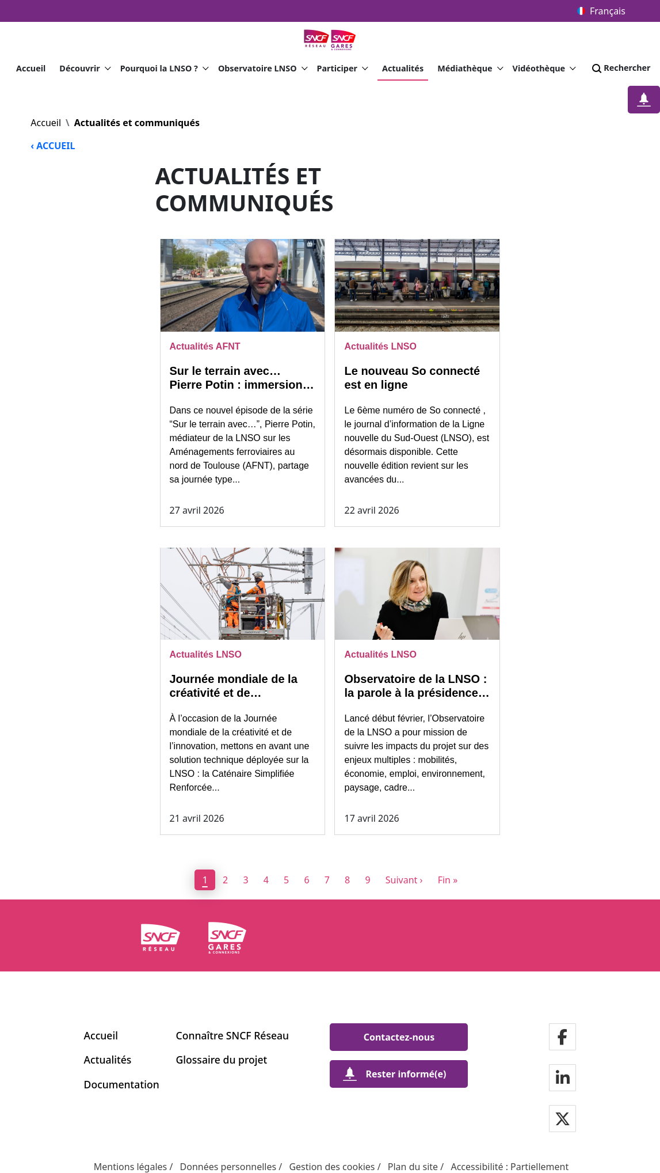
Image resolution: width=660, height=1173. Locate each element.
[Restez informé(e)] (644, 99)
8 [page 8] (347, 880)
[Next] (403, 880)
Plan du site (413, 1166)
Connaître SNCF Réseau (232, 1035)
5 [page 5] (286, 880)
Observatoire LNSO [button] (263, 68)
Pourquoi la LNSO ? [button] (164, 68)
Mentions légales (130, 1166)
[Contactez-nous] (399, 1037)
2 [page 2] (225, 880)
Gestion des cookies (332, 1166)
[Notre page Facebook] (562, 1038)
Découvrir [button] (84, 68)
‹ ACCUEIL (52, 145)
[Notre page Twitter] (562, 1119)
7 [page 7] (327, 880)
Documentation (121, 1084)
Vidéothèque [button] (545, 68)
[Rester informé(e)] (399, 1074)
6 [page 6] (306, 880)
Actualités (403, 68)
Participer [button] (342, 68)
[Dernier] (448, 880)
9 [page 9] (367, 880)
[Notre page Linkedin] (563, 1078)
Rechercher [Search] (620, 68)
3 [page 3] (245, 880)
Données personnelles (228, 1166)
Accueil (30, 68)
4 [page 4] (266, 880)
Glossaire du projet (222, 1059)
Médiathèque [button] (470, 68)
